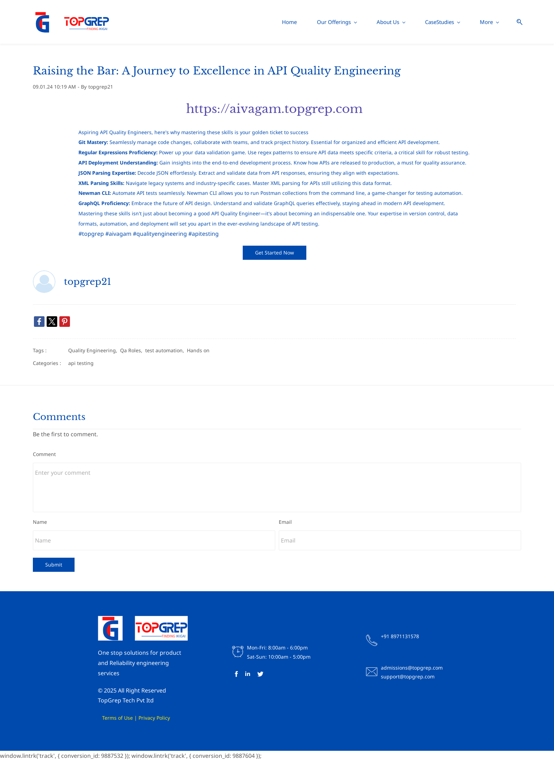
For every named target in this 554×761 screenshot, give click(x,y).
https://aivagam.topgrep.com (274, 109)
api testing (81, 363)
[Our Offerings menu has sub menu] (226, 22)
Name (40, 522)
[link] (39, 322)
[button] (515, 22)
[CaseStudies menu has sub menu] (332, 22)
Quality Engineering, (94, 350)
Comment (44, 454)
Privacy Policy (154, 718)
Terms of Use (107, 718)
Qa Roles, (132, 350)
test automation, (166, 350)
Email (285, 522)
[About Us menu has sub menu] (280, 22)
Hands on (198, 350)
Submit (53, 565)
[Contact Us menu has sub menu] (435, 22)
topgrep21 (100, 87)
